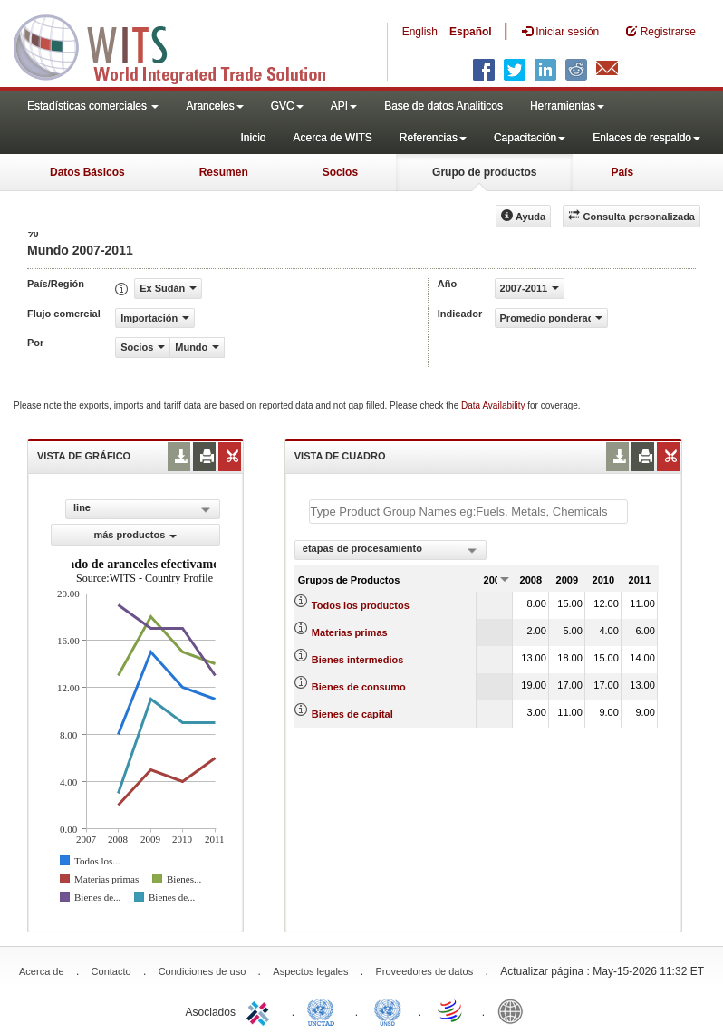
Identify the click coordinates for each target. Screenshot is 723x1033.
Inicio (252, 137)
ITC (261, 1010)
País (622, 172)
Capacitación (529, 137)
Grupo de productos (484, 172)
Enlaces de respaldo (646, 137)
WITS (181, 45)
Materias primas (350, 632)
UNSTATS (388, 1010)
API (344, 106)
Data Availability (494, 405)
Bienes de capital (352, 714)
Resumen (223, 172)
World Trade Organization (451, 1010)
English (420, 31)
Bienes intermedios (357, 659)
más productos (135, 534)
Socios (340, 172)
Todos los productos (361, 605)
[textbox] (468, 511)
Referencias (433, 137)
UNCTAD (324, 1010)
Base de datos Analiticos (443, 106)
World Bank (514, 1010)
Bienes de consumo (359, 686)
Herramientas (567, 106)
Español (470, 31)
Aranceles (214, 106)
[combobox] (390, 550)
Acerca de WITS (332, 137)
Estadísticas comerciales (93, 106)
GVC (287, 106)
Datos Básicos (87, 172)
